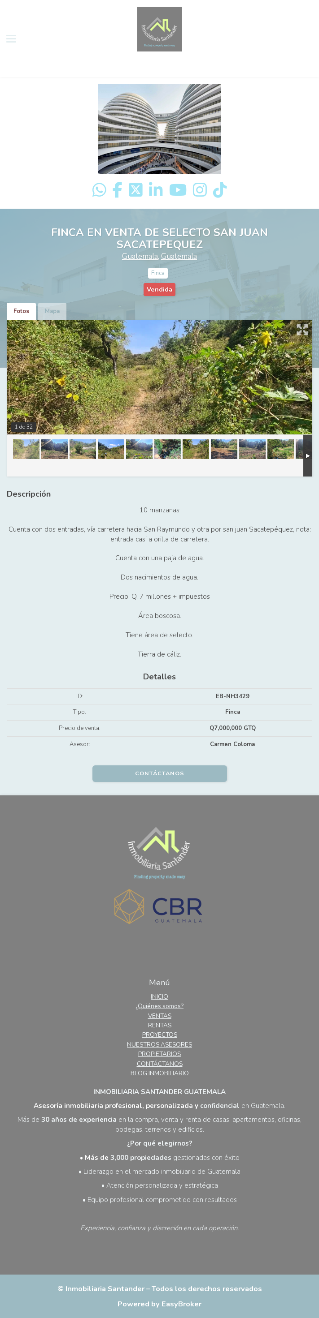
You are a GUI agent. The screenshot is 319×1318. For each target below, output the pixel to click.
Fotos (21, 311)
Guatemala (140, 256)
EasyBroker (181, 1304)
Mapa (52, 311)
